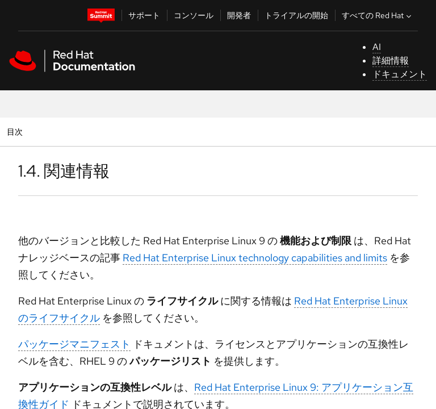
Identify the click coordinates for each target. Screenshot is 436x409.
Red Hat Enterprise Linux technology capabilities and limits (255, 257)
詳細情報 (390, 60)
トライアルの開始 (296, 15)
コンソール (193, 15)
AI (376, 47)
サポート (144, 15)
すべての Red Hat (378, 15)
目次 (16, 131)
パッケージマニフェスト (74, 343)
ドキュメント (399, 74)
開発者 (239, 15)
